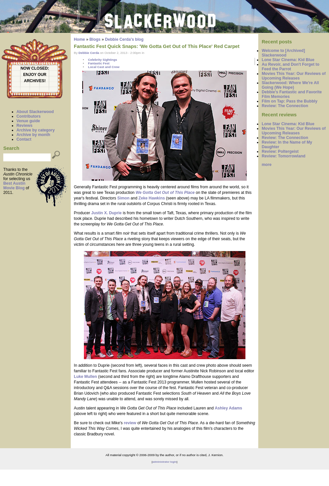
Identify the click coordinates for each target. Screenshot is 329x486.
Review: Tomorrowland (283, 156)
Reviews (24, 125)
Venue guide (28, 121)
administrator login (164, 461)
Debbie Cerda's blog (124, 39)
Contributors (28, 116)
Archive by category (35, 130)
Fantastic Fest (98, 63)
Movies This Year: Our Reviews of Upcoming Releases (293, 76)
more (266, 164)
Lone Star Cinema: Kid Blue (288, 60)
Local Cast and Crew (103, 67)
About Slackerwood (35, 111)
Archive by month (33, 134)
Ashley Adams (228, 408)
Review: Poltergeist (280, 151)
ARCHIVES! (35, 81)
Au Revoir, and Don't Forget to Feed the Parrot (290, 66)
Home (79, 39)
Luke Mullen (85, 376)
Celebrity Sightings (102, 59)
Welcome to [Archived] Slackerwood (283, 53)
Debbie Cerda (89, 53)
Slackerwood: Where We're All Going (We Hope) (290, 85)
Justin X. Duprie (106, 213)
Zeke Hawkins (152, 198)
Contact (23, 139)
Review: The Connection (285, 106)
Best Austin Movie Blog (14, 185)
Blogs (95, 39)
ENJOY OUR (34, 74)
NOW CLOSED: (34, 68)
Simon (123, 198)
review (130, 423)
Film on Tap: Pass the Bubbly (289, 101)
